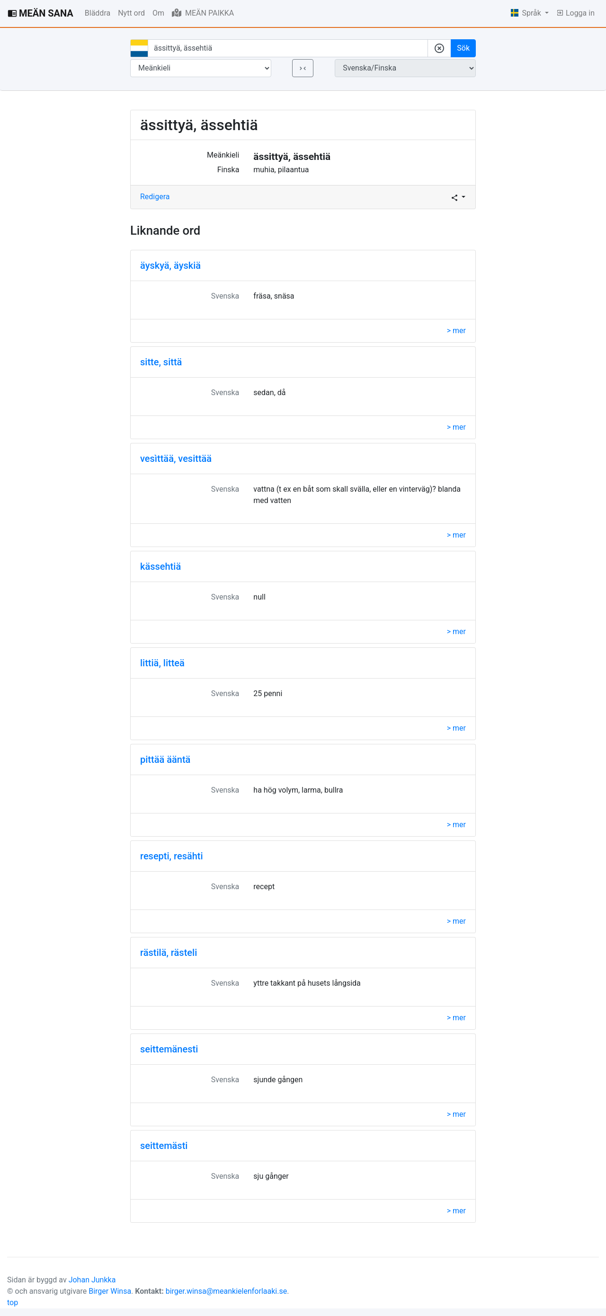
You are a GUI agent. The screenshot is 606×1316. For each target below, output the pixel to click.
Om (158, 13)
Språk (527, 13)
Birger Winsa (110, 1291)
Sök (463, 48)
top (12, 1302)
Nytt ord (131, 13)
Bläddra (97, 13)
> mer (456, 330)
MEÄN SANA (40, 13)
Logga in (575, 13)
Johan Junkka (92, 1279)
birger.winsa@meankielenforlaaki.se (226, 1291)
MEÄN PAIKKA (203, 13)
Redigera (155, 196)
